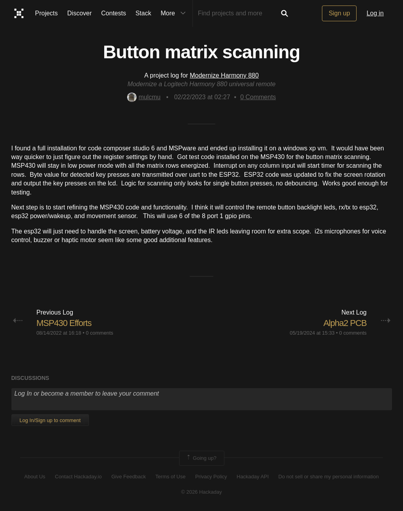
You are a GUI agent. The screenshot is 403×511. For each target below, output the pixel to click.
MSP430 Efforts (64, 323)
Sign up (339, 13)
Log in (375, 13)
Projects (46, 13)
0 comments (99, 333)
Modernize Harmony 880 (224, 75)
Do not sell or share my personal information (328, 477)
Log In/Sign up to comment (50, 420)
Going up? (201, 458)
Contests (113, 13)
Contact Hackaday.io (78, 477)
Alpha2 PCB (345, 323)
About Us (34, 477)
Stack (143, 13)
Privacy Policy (211, 477)
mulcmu (144, 97)
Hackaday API (253, 477)
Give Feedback (128, 477)
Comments (258, 97)
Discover (79, 13)
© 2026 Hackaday (201, 492)
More (175, 13)
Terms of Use (170, 477)
